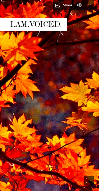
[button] (63, 5)
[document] (49, 95)
